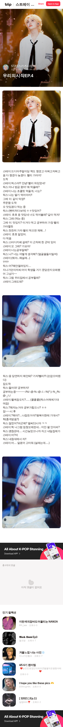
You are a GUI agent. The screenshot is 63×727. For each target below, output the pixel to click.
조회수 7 (32, 640)
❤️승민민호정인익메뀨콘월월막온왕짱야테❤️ (40, 669)
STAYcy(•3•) (24, 686)
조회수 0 (33, 625)
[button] (41, 4)
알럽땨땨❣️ (24, 702)
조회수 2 (37, 702)
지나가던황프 (25, 656)
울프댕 (22, 640)
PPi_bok (23, 625)
